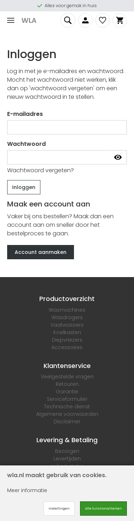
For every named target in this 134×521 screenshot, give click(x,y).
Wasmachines (67, 309)
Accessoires (67, 347)
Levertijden (67, 458)
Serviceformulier (67, 399)
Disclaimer (67, 421)
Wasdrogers (67, 317)
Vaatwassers (67, 324)
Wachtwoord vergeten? (40, 170)
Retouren (67, 384)
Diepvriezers (67, 339)
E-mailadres (25, 114)
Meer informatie (27, 490)
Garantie (67, 391)
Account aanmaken (40, 252)
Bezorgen (67, 451)
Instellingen (59, 508)
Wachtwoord (26, 144)
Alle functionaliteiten (103, 508)
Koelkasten (67, 332)
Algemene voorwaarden (67, 414)
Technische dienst (67, 406)
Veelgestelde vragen (67, 376)
